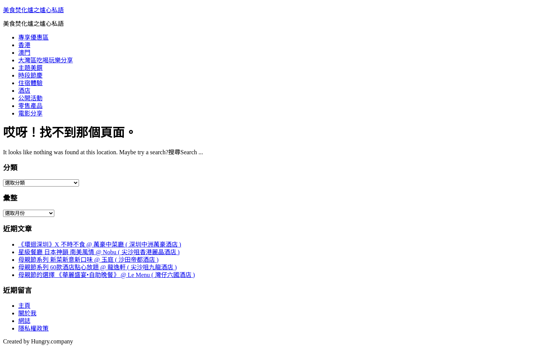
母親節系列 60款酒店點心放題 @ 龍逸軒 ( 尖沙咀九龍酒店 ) (97, 267)
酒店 (24, 90)
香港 (24, 45)
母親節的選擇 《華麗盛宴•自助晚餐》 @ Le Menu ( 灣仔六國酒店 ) (106, 275)
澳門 (24, 52)
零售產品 (30, 106)
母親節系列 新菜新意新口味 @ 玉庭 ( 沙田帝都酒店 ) (88, 259)
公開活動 (30, 98)
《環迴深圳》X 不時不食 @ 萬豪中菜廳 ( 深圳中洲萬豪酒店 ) (99, 244)
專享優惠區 (33, 37)
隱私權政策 (33, 328)
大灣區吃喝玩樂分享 (45, 60)
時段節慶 (30, 75)
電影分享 (30, 113)
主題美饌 (30, 68)
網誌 (24, 321)
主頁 (24, 305)
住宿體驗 (30, 83)
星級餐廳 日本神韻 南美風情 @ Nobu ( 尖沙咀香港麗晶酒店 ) (99, 252)
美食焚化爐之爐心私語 (33, 10)
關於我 (27, 313)
